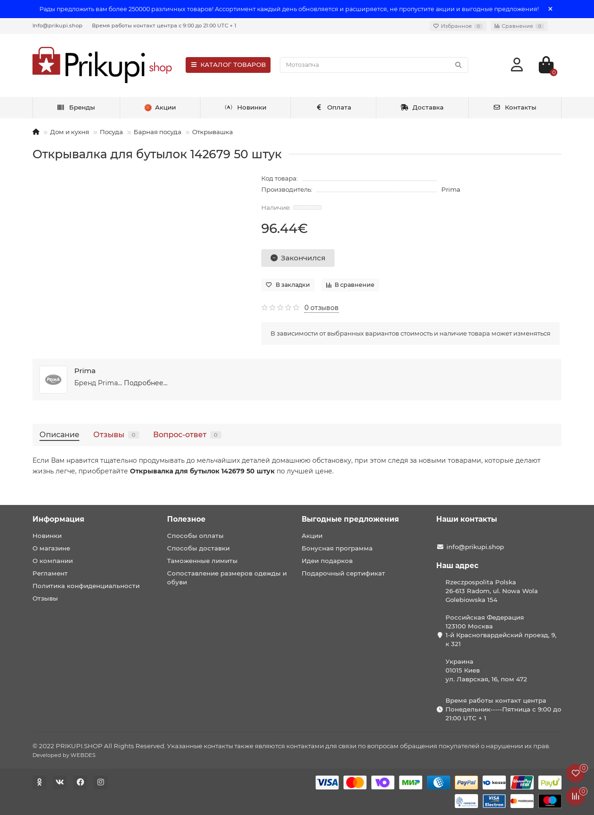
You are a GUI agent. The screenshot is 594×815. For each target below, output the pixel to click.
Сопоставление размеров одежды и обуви (227, 577)
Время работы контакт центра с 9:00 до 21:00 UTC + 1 (164, 25)
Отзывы (116, 434)
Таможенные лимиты (202, 560)
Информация (58, 519)
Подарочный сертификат (343, 573)
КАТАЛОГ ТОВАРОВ (228, 64)
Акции (312, 535)
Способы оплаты (195, 535)
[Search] (374, 65)
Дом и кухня (69, 132)
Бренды (76, 107)
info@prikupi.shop (475, 546)
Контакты (515, 107)
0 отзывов (321, 308)
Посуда (111, 132)
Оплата (333, 107)
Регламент (50, 573)
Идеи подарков (327, 560)
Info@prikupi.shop (57, 25)
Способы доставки (198, 548)
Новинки (245, 107)
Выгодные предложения (350, 519)
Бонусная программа (337, 548)
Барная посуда (157, 132)
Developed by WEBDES (64, 755)
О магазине (51, 548)
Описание (59, 434)
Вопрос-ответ (187, 434)
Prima (450, 189)
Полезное (186, 519)
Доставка (422, 107)
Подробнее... (146, 383)
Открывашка (212, 132)
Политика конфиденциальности (86, 585)
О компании (52, 560)
